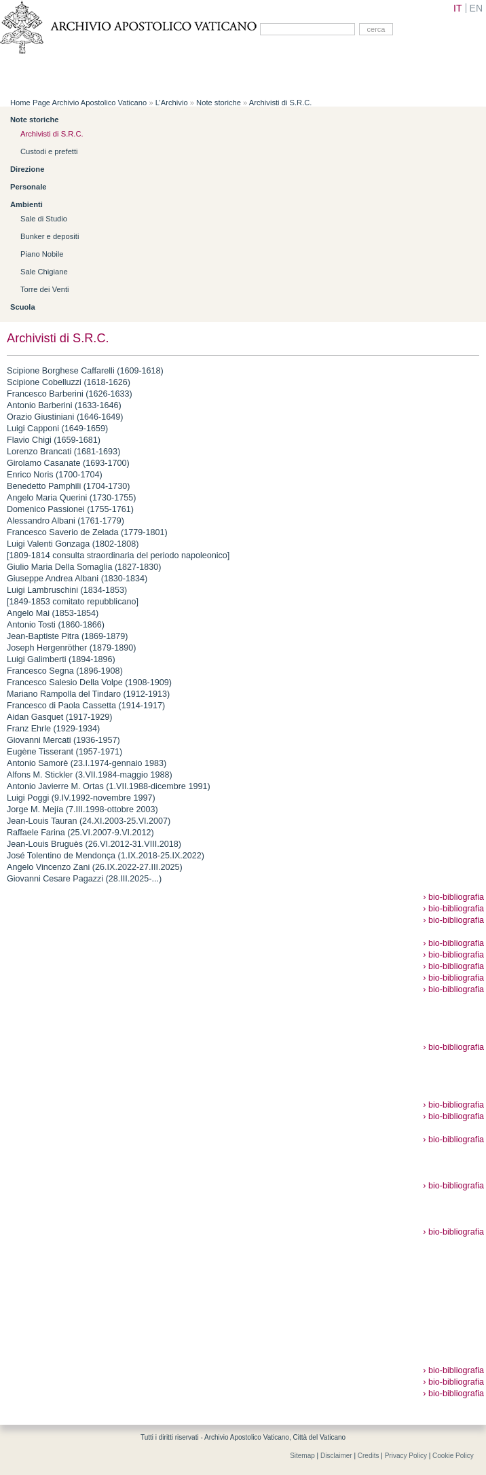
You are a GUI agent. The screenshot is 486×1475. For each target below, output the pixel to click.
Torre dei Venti (44, 289)
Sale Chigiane (44, 272)
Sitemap (302, 1455)
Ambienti (26, 204)
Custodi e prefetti (49, 151)
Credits (368, 1455)
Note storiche (218, 102)
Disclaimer (336, 1455)
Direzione (27, 169)
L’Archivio (171, 102)
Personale (28, 187)
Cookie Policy (453, 1455)
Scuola (22, 307)
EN (476, 8)
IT (457, 8)
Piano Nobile (41, 254)
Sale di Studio (43, 219)
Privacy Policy (406, 1455)
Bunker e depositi (49, 236)
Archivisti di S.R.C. (280, 102)
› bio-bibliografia (453, 897)
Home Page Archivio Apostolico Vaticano (78, 102)
